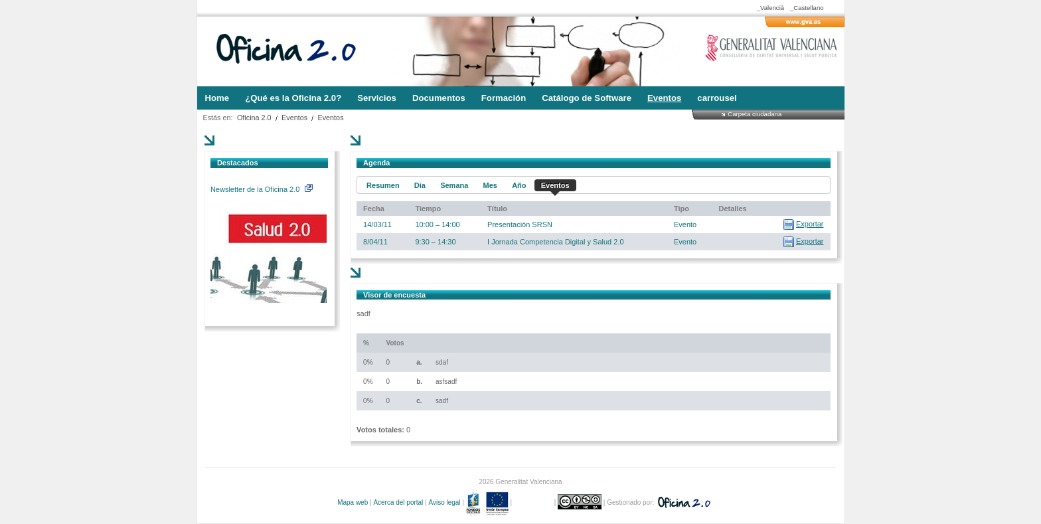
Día (420, 185)
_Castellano (807, 7)
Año (519, 185)
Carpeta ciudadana (754, 114)
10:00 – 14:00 (437, 224)
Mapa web (352, 502)
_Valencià (770, 7)
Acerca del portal (398, 502)
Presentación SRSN (519, 224)
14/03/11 (377, 224)
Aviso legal (444, 502)
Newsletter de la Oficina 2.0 (261, 189)
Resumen (383, 185)
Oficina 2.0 (254, 118)
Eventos (294, 118)
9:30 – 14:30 (435, 242)
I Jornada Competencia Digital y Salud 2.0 (555, 242)
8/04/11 (375, 242)
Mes (490, 185)
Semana (454, 185)
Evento (685, 224)
